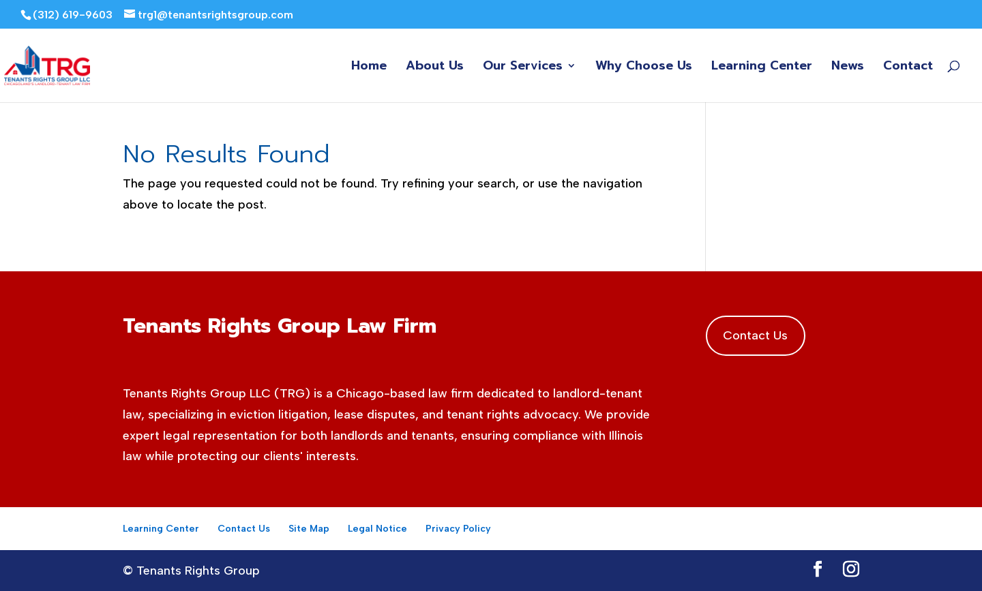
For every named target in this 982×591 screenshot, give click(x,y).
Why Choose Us (643, 68)
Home (369, 68)
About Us (435, 68)
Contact (908, 68)
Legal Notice (377, 528)
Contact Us (755, 335)
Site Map (308, 528)
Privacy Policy (458, 528)
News (847, 68)
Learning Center (761, 68)
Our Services (523, 68)
